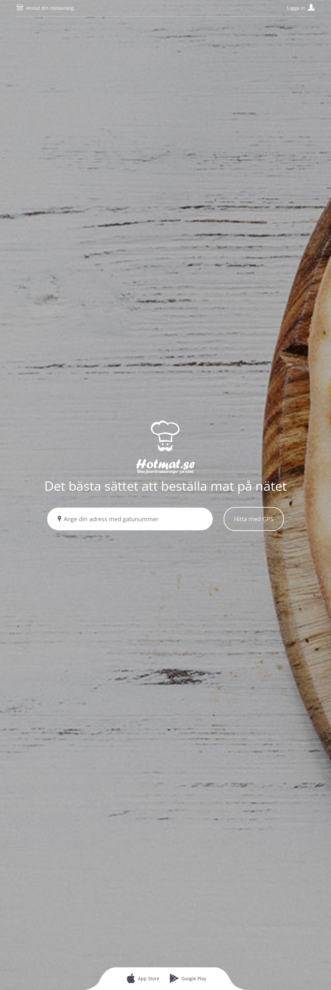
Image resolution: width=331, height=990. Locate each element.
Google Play (193, 978)
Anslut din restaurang (50, 8)
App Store (148, 978)
